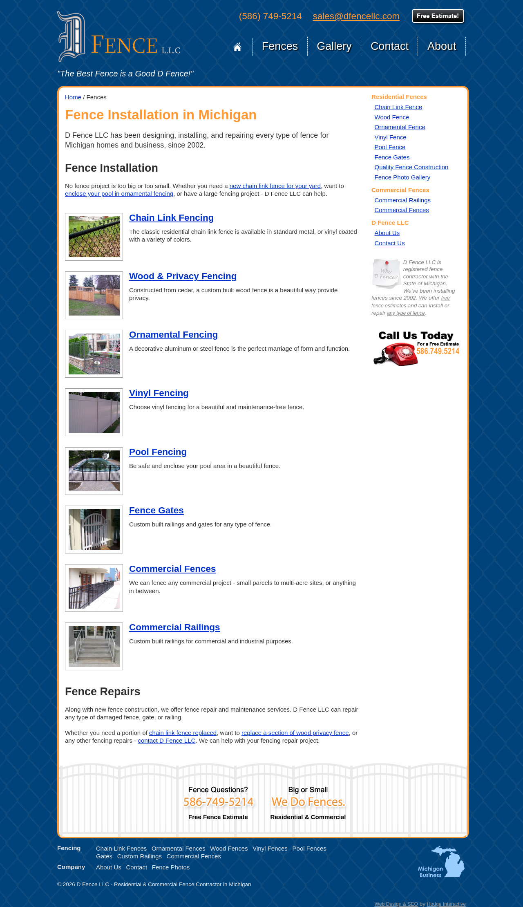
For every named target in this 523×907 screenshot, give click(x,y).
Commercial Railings (174, 627)
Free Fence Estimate (218, 799)
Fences (280, 46)
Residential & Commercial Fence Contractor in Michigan (182, 884)
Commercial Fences (172, 569)
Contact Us (390, 243)
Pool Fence (390, 146)
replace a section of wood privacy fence (295, 732)
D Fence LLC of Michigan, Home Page (118, 36)
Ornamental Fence (400, 126)
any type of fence (406, 313)
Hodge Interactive (446, 904)
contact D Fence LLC (166, 740)
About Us (387, 232)
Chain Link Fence (398, 106)
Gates (104, 856)
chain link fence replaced (183, 732)
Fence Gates (156, 510)
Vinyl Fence (391, 137)
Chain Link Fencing (171, 218)
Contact (390, 46)
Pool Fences (309, 848)
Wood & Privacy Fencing (183, 276)
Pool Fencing (158, 452)
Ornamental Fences (179, 848)
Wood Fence (392, 117)
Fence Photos (171, 867)
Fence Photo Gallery (403, 177)
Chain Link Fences (121, 848)
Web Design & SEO (396, 904)
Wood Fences (229, 848)
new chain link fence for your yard (275, 185)
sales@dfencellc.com (356, 16)
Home (237, 46)
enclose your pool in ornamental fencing (119, 193)
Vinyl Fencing (159, 393)
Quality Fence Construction (412, 166)
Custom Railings (139, 856)
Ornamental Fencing (173, 334)
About (441, 46)
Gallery (334, 46)
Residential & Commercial (308, 799)
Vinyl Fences (270, 848)
